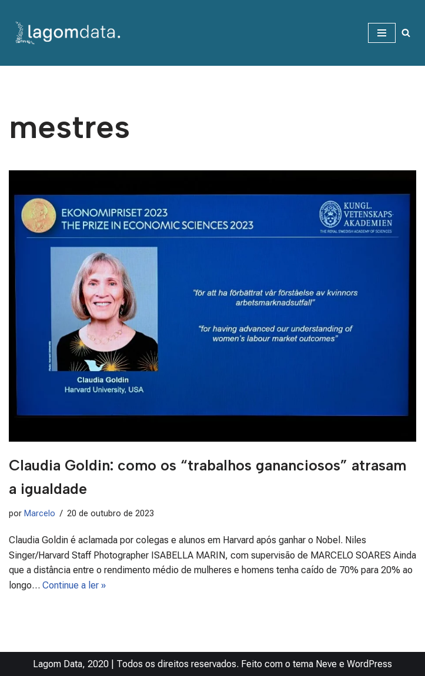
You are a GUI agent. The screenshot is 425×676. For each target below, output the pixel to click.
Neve (326, 664)
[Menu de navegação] (382, 33)
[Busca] (405, 32)
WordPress (369, 664)
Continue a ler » (74, 585)
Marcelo (39, 514)
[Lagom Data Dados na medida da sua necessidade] (70, 33)
